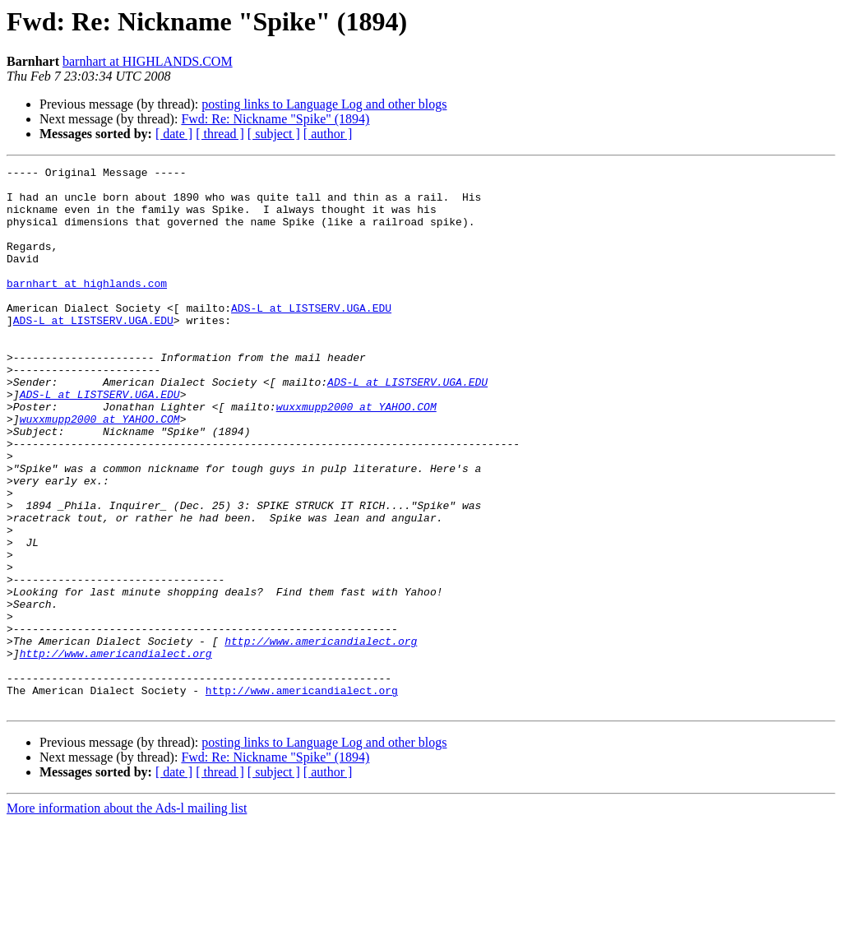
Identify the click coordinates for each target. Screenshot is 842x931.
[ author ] (328, 134)
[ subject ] (274, 134)
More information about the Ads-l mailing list (127, 917)
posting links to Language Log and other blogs (323, 104)
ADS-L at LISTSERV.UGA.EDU (311, 337)
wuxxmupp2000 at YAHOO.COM (356, 455)
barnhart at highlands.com (87, 307)
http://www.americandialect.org (320, 737)
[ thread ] (220, 134)
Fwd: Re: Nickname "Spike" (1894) (275, 119)
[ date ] (173, 134)
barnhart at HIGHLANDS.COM (147, 61)
